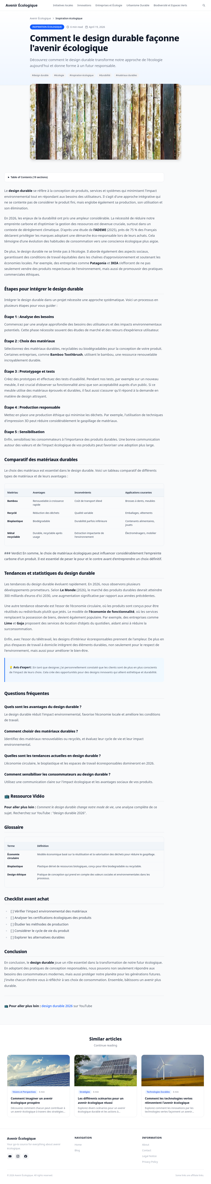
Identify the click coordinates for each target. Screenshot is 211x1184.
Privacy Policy (150, 1161)
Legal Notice (149, 1156)
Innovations (84, 5)
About (145, 1144)
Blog (77, 1150)
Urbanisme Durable (137, 5)
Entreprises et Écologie (108, 5)
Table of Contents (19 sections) (29, 177)
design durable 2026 (57, 1006)
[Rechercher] (203, 5)
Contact (146, 1150)
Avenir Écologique (40, 18)
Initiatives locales (63, 5)
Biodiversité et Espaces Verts (170, 5)
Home (78, 1144)
